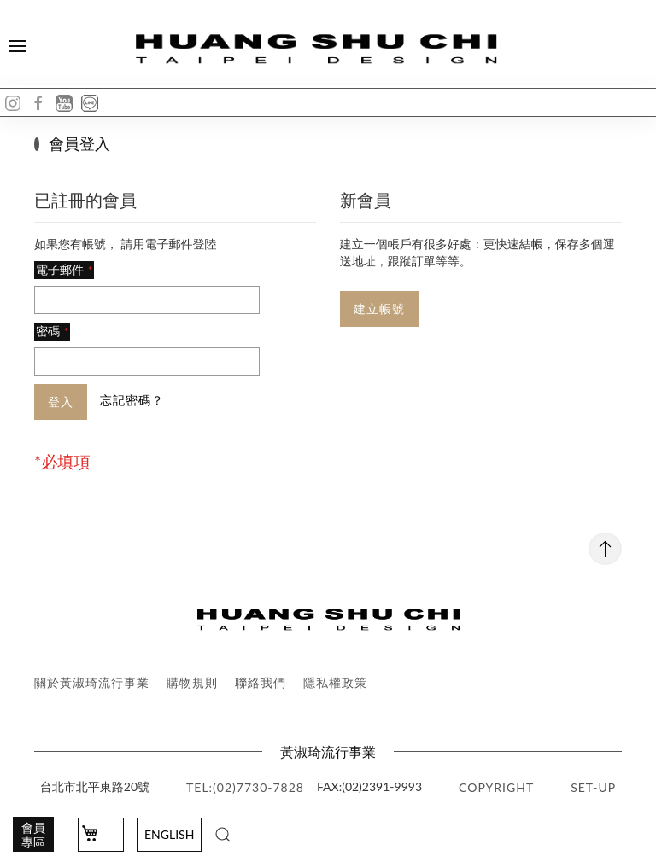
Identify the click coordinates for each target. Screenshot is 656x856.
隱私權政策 (335, 682)
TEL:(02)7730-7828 (245, 787)
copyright (496, 787)
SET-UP (593, 787)
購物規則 (192, 682)
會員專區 (33, 834)
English (169, 834)
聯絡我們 (260, 682)
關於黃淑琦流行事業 (91, 682)
